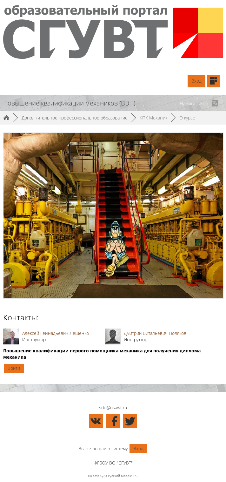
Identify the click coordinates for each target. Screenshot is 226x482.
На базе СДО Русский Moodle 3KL (113, 475)
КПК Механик (153, 118)
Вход (196, 81)
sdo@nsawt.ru (113, 407)
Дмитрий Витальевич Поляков (155, 333)
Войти (14, 368)
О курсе (187, 118)
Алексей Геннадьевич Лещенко (55, 333)
